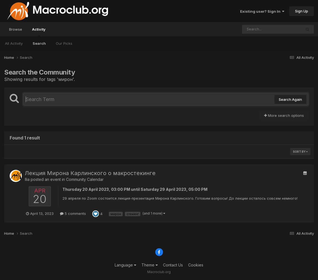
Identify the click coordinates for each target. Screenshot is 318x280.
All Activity (14, 43)
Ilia (27, 179)
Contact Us (173, 265)
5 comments (73, 213)
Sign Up (301, 11)
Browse (15, 29)
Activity (39, 31)
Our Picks (64, 43)
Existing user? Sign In (262, 11)
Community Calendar (85, 179)
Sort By (300, 151)
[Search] (256, 29)
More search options (284, 115)
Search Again (290, 99)
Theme (149, 265)
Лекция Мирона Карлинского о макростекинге (90, 173)
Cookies (195, 265)
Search (39, 43)
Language (125, 265)
